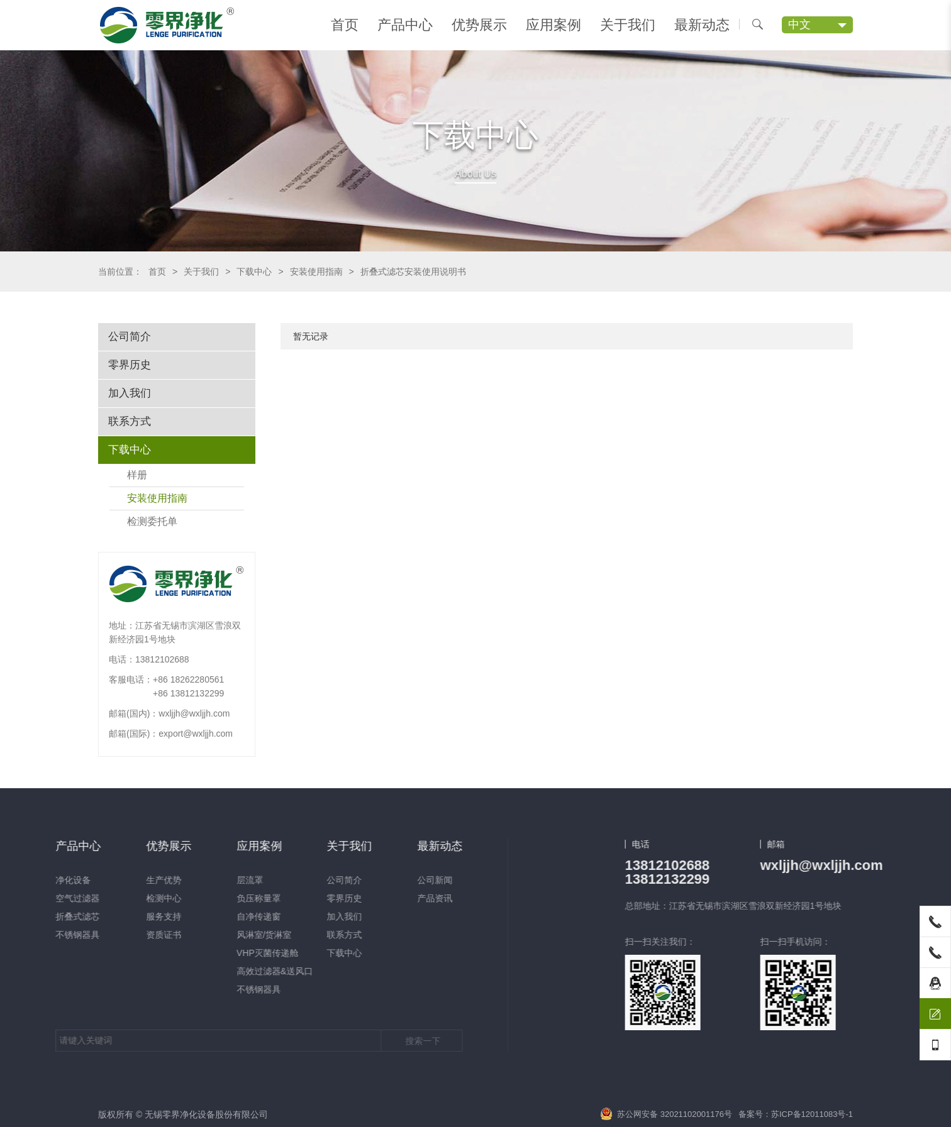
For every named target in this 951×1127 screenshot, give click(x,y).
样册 (137, 475)
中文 (799, 24)
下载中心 (254, 272)
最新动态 (702, 25)
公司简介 (129, 337)
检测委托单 (152, 521)
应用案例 (553, 25)
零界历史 (129, 365)
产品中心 (405, 25)
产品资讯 (117, 898)
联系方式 (129, 421)
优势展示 (479, 25)
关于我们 (627, 25)
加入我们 (129, 393)
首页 (345, 25)
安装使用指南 (316, 272)
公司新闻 (117, 880)
